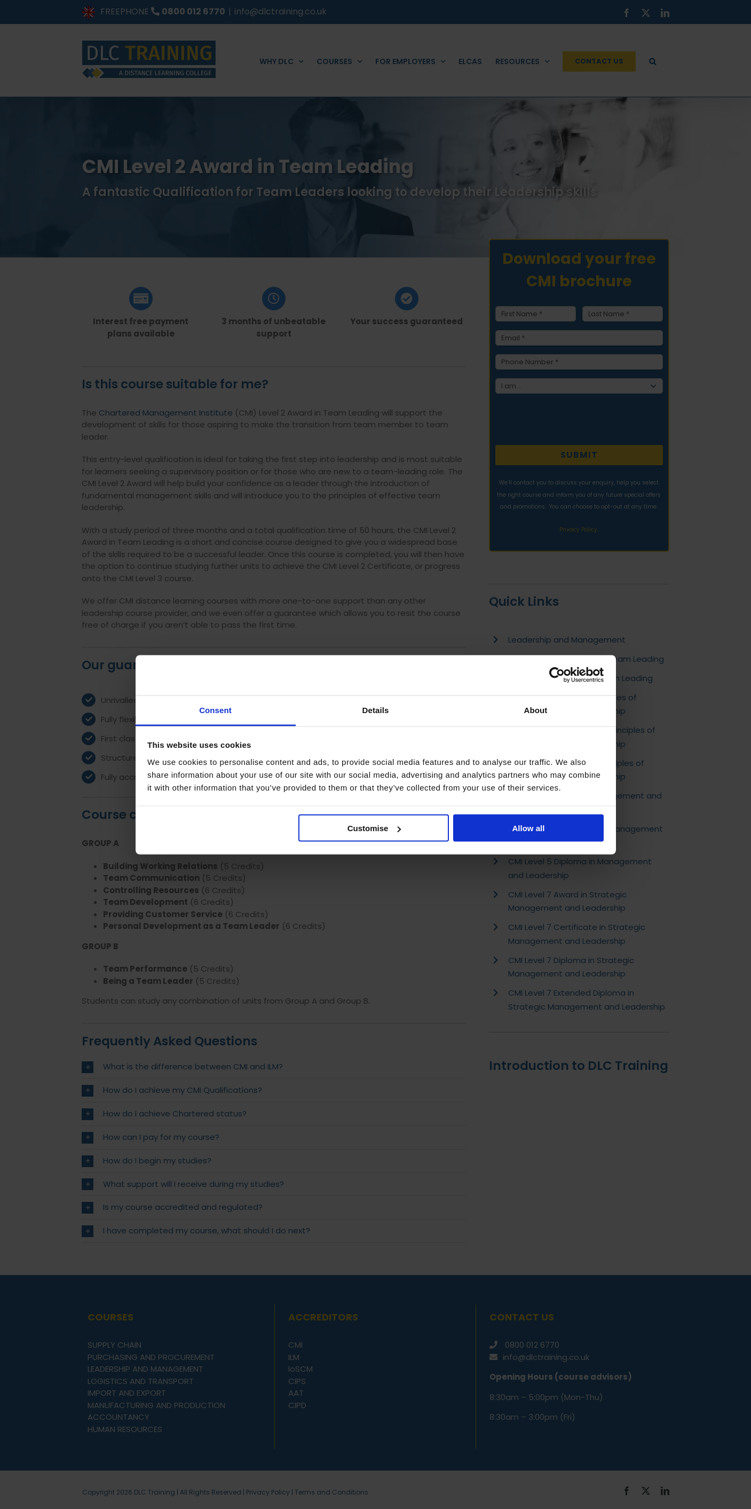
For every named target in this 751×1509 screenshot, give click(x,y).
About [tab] (536, 709)
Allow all (528, 828)
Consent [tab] (215, 709)
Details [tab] (375, 709)
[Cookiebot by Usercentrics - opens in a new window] (557, 675)
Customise (374, 828)
